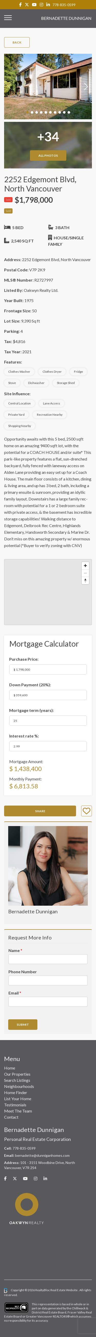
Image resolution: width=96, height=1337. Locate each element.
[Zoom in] (85, 565)
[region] (48, 592)
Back (17, 42)
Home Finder (15, 1092)
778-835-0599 (64, 5)
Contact (11, 1117)
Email (14, 992)
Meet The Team (18, 1110)
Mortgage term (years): (31, 710)
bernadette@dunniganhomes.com (42, 1155)
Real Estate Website (64, 1290)
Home (9, 1067)
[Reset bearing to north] (85, 580)
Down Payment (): (30, 684)
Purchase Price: (23, 659)
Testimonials (15, 1104)
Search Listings (17, 1080)
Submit (23, 1024)
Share (40, 811)
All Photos (48, 155)
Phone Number (22, 971)
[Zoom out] (85, 573)
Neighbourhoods (19, 1086)
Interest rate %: (24, 735)
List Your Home (17, 1098)
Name (15, 950)
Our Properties (17, 1074)
